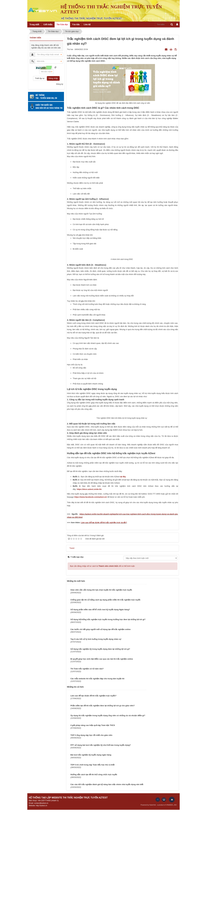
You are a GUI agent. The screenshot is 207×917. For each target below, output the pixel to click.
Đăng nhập (53, 78)
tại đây (123, 584)
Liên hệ (87, 24)
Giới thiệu (47, 24)
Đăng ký (59, 84)
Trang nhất (34, 24)
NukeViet (152, 912)
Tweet (71, 655)
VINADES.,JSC (171, 912)
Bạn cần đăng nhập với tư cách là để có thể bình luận (102, 673)
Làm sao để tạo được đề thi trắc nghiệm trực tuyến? (104, 630)
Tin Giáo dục (62, 24)
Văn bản (76, 24)
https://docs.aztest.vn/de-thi (89, 597)
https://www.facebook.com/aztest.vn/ (90, 604)
